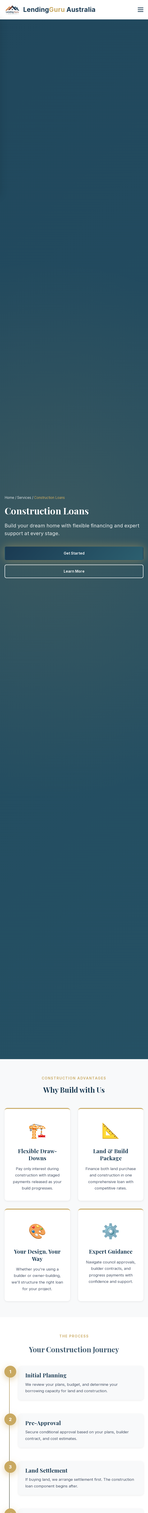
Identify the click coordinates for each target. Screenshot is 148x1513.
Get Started (74, 553)
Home (9, 497)
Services (24, 497)
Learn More (74, 571)
